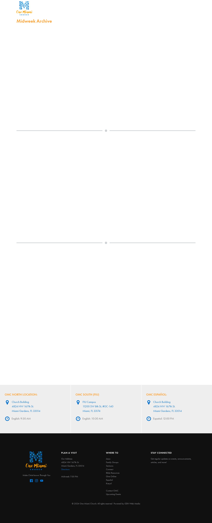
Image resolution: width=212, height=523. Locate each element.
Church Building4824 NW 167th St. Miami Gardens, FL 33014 (26, 406)
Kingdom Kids (140, 8)
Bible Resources (112, 472)
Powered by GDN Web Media (127, 503)
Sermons (107, 8)
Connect (122, 8)
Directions (65, 469)
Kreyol (109, 483)
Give (168, 8)
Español (180, 8)
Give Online (111, 476)
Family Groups (112, 462)
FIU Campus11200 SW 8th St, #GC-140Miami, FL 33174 (98, 406)
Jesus (74, 8)
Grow (157, 8)
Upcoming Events (113, 494)
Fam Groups (89, 8)
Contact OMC (112, 490)
